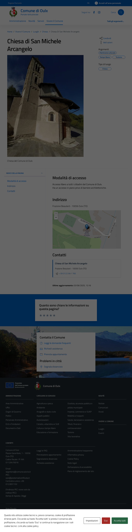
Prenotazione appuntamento (49, 454)
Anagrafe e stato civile (46, 411)
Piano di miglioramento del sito (81, 471)
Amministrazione (17, 21)
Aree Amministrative (14, 403)
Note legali (72, 462)
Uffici (8, 407)
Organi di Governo (13, 411)
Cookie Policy (73, 458)
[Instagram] (98, 12)
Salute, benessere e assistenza (81, 419)
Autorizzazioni (42, 419)
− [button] (56, 218)
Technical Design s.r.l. (23, 524)
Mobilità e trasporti (76, 415)
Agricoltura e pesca (45, 403)
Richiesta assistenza (45, 462)
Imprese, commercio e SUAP (80, 411)
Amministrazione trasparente (80, 450)
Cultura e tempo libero (46, 428)
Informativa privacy (76, 454)
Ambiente (41, 407)
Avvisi (101, 411)
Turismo (71, 432)
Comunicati (103, 407)
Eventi (101, 433)
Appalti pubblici (43, 415)
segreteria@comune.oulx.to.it (18, 471)
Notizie (101, 403)
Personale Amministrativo (17, 419)
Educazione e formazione (47, 432)
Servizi (41, 21)
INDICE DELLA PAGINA (24, 173)
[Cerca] (121, 12)
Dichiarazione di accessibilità (80, 467)
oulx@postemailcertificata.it (18, 477)
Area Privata (11, 508)
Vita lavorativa (74, 436)
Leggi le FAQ (42, 450)
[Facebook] (93, 12)
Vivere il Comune (55, 21)
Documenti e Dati (13, 428)
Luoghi (101, 428)
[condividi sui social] (105, 38)
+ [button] (56, 214)
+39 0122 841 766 (65, 273)
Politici (8, 415)
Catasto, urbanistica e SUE (48, 424)
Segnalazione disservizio (47, 458)
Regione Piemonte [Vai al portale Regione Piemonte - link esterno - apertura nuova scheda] (15, 3)
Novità (31, 21)
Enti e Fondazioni (13, 424)
